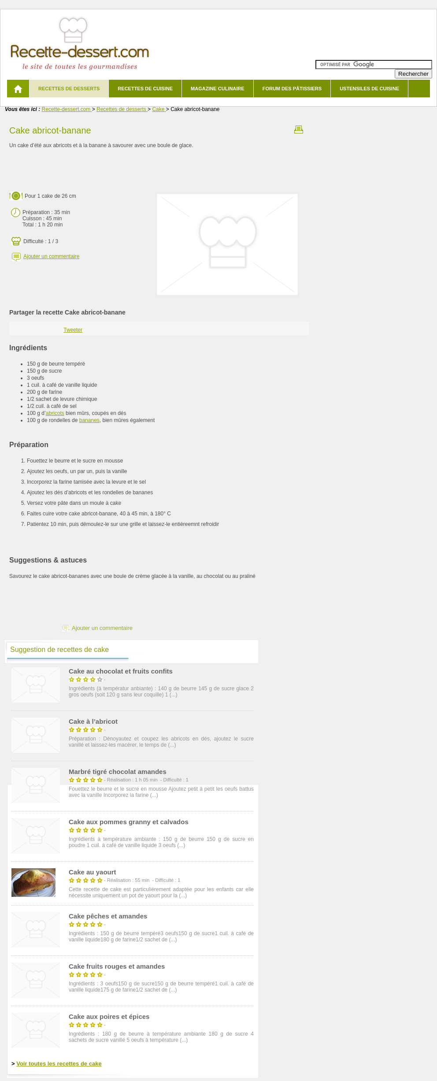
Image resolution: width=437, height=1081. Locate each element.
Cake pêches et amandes (108, 916)
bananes (89, 420)
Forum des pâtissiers (292, 88)
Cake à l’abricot (93, 721)
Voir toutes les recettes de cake (58, 1063)
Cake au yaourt (92, 872)
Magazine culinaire (217, 88)
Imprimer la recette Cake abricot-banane (298, 129)
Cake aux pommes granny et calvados (129, 822)
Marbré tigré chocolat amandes (118, 771)
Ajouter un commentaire (51, 256)
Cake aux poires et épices (109, 1016)
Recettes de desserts (69, 88)
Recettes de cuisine (145, 88)
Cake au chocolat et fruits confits (121, 671)
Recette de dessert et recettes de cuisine (80, 44)
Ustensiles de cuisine (369, 88)
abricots (55, 413)
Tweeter (72, 330)
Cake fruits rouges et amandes (117, 966)
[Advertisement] (159, 170)
